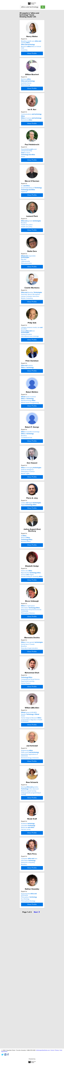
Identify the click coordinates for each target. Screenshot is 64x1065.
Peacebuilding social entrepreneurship (29, 166)
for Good (25, 168)
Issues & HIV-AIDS (29, 817)
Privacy (57, 1050)
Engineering (27, 858)
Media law (27, 943)
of (27, 412)
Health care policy (26, 252)
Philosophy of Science (28, 702)
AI (23, 613)
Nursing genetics (29, 899)
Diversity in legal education (29, 742)
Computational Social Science (30, 778)
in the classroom (30, 901)
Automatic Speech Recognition (30, 330)
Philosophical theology (28, 1028)
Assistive (31, 328)
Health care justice (27, 250)
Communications (31, 124)
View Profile (32, 55)
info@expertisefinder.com (43, 1050)
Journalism (28, 941)
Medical (25, 615)
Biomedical (26, 130)
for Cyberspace (28, 695)
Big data (23, 291)
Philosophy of (29, 1024)
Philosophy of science (28, 537)
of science (31, 128)
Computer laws (29, 980)
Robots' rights (25, 539)
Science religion (27, 658)
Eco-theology (25, 1026)
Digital (28, 575)
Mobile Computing (27, 334)
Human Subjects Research (31, 823)
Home (52, 1050)
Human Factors (25, 782)
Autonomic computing (28, 984)
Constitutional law (26, 497)
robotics (27, 410)
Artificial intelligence (27, 535)
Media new (28, 373)
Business (26, 84)
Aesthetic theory (26, 87)
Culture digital (31, 573)
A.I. (25, 206)
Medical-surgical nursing (28, 903)
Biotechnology (25, 89)
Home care (26, 654)
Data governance (26, 295)
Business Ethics (26, 619)
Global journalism (26, 376)
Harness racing (25, 945)
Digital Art (24, 212)
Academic (27, 940)
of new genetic (32, 736)
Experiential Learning (27, 780)
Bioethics (24, 248)
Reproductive (31, 656)
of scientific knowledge (30, 491)
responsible (28, 288)
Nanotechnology (28, 454)
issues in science (28, 450)
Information (30, 697)
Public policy (30, 860)
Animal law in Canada (27, 738)
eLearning (24, 52)
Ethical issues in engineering (30, 456)
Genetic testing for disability (31, 660)
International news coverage (30, 378)
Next (37, 1042)
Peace (23, 172)
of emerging (31, 533)
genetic (31, 247)
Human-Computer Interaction (30, 332)
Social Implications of (31, 208)
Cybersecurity (25, 293)
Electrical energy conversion (30, 865)
